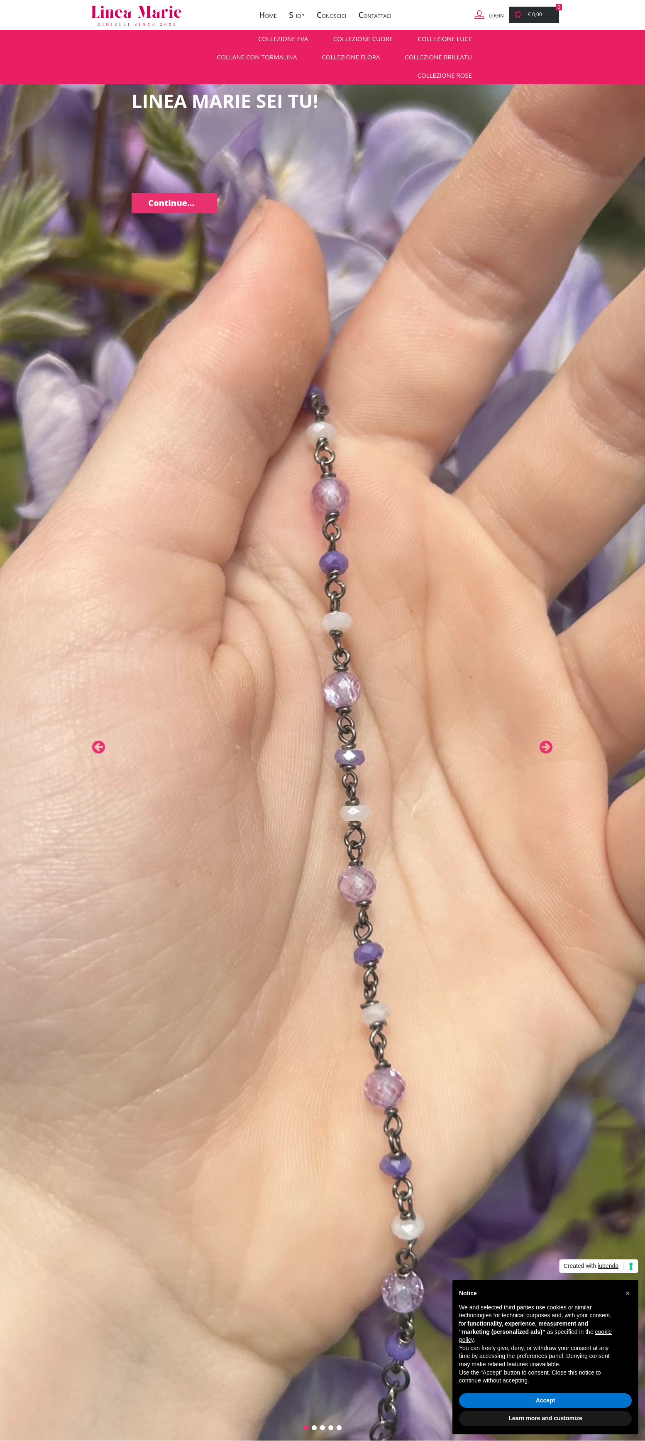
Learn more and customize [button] (545, 1418)
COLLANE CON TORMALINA (257, 57)
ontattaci (375, 15)
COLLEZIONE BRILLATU (438, 57)
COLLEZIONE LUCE (445, 38)
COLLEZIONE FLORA (351, 57)
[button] (627, 1293)
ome (267, 15)
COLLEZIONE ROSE (444, 75)
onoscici (331, 15)
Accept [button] (545, 1400)
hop (296, 15)
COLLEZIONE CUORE (363, 38)
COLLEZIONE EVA (283, 38)
